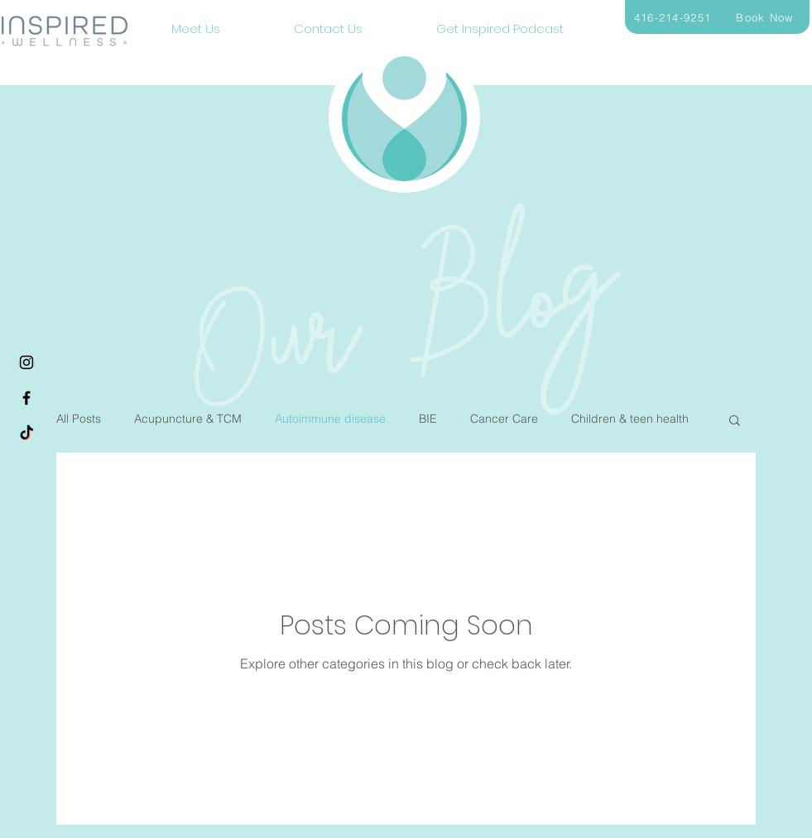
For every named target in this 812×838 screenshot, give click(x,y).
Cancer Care (504, 418)
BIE (428, 418)
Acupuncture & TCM (188, 418)
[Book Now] (767, 17)
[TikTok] (26, 433)
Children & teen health (630, 418)
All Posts (78, 418)
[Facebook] (26, 398)
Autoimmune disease (330, 418)
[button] (734, 421)
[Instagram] (26, 362)
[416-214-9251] (674, 17)
